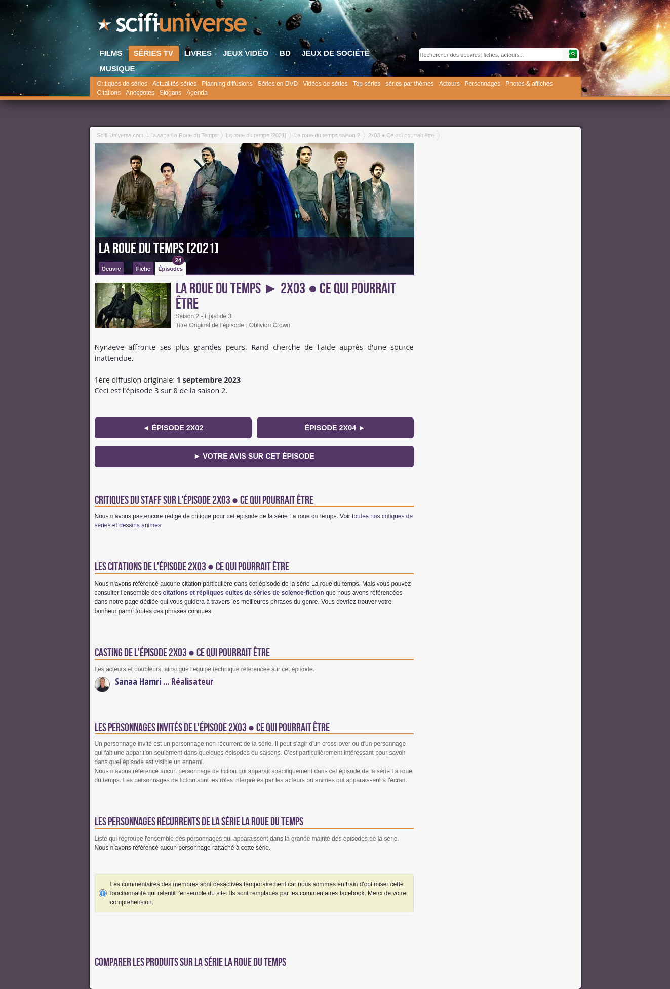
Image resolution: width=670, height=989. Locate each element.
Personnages (482, 83)
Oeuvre (111, 268)
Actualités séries (174, 83)
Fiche (143, 268)
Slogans (170, 92)
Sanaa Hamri (138, 681)
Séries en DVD (278, 83)
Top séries (367, 83)
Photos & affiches (529, 83)
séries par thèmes (409, 83)
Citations (109, 92)
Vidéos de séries (325, 83)
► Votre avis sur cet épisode (253, 456)
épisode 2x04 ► (335, 428)
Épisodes (171, 267)
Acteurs (449, 83)
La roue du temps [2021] (159, 249)
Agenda (196, 92)
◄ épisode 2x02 (173, 428)
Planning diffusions (227, 83)
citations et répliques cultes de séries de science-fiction (243, 592)
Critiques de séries (122, 83)
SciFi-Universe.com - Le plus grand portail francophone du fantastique (173, 25)
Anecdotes (140, 92)
